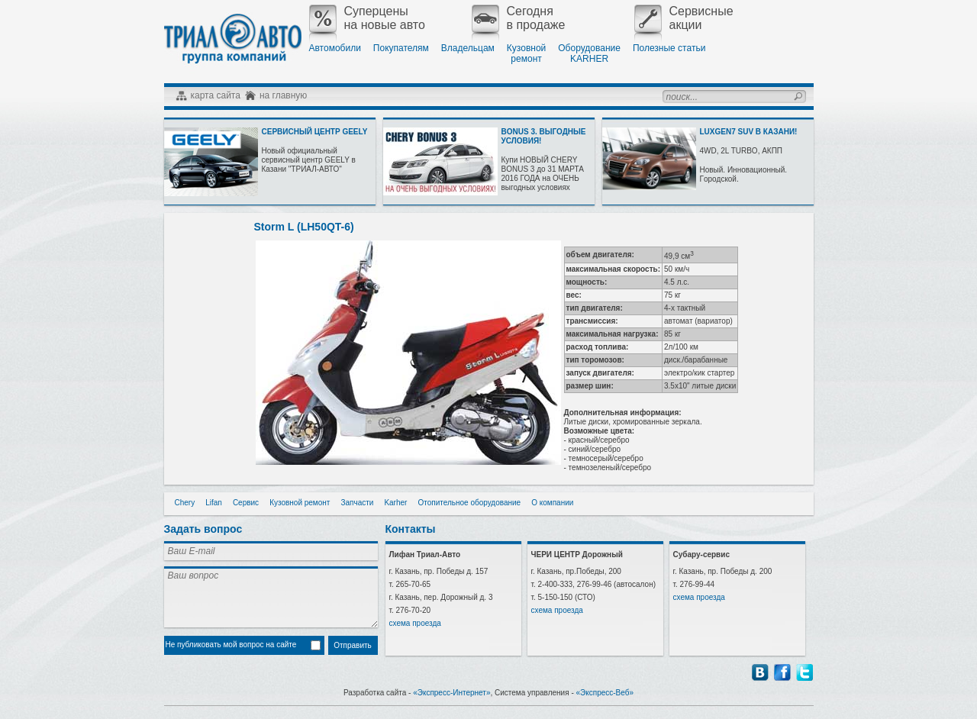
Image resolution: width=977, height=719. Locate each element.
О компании (552, 502)
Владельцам (468, 48)
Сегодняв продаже (519, 18)
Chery (185, 502)
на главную (283, 95)
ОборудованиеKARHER (589, 53)
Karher (395, 502)
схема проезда (415, 623)
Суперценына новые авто (367, 18)
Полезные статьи (669, 48)
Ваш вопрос (271, 596)
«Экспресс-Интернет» (451, 692)
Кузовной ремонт (299, 502)
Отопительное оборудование (469, 502)
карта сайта (215, 95)
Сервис (246, 502)
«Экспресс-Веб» (605, 692)
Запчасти (356, 502)
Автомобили (335, 48)
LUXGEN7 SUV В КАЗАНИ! (749, 131)
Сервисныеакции (684, 18)
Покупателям (401, 48)
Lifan (213, 502)
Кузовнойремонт (526, 53)
